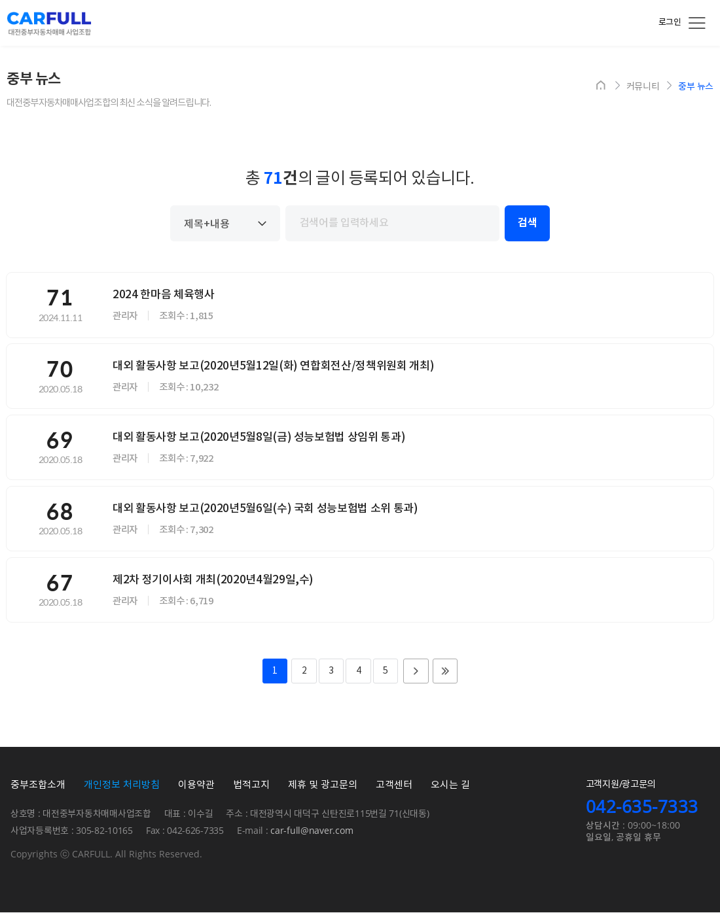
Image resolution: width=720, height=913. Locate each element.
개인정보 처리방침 (122, 785)
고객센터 (394, 785)
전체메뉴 (697, 23)
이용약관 (196, 785)
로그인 (669, 22)
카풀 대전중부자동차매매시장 (49, 24)
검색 (527, 223)
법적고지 (251, 785)
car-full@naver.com (311, 831)
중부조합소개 (37, 785)
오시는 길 (450, 785)
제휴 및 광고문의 (322, 785)
